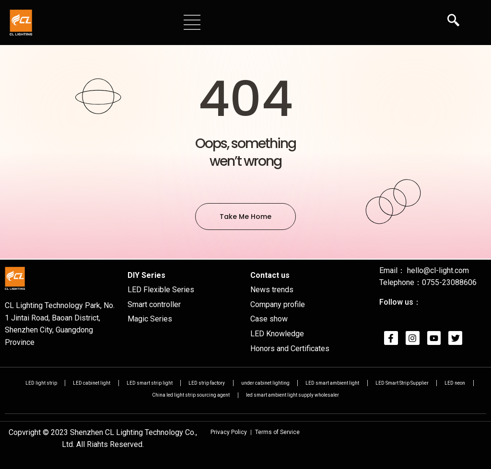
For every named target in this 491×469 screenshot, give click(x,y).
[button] (192, 22)
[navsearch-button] (453, 21)
